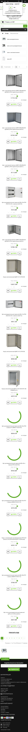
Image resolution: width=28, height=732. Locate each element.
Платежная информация (6, 679)
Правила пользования (6, 683)
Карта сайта (3, 691)
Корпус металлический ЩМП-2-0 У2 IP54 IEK (14, 351)
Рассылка (3, 710)
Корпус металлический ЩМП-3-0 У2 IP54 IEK (14, 277)
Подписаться (14, 669)
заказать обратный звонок (14, 17)
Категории (14, 29)
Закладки (3, 709)
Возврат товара (4, 690)
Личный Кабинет (4, 706)
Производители (4, 696)
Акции (2, 701)
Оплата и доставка (5, 680)
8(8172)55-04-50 (14, 16)
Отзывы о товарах (5, 712)
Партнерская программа (6, 699)
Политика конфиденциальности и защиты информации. (13, 682)
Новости (3, 677)
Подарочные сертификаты (7, 698)
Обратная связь (4, 688)
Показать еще (14, 632)
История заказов (5, 707)
